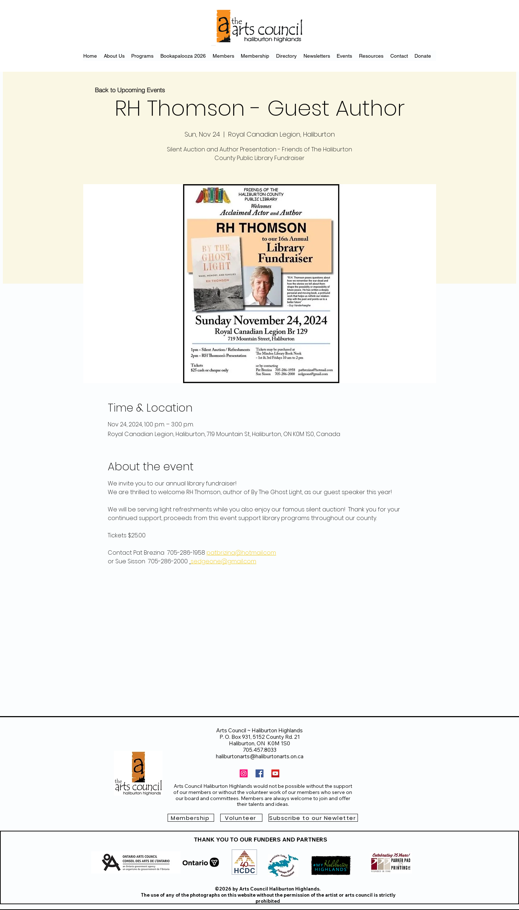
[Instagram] (244, 773)
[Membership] (191, 818)
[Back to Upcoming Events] (130, 90)
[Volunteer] (241, 818)
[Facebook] (259, 773)
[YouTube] (275, 773)
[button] (313, 818)
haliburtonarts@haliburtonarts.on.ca (259, 756)
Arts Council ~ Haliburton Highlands (259, 730)
